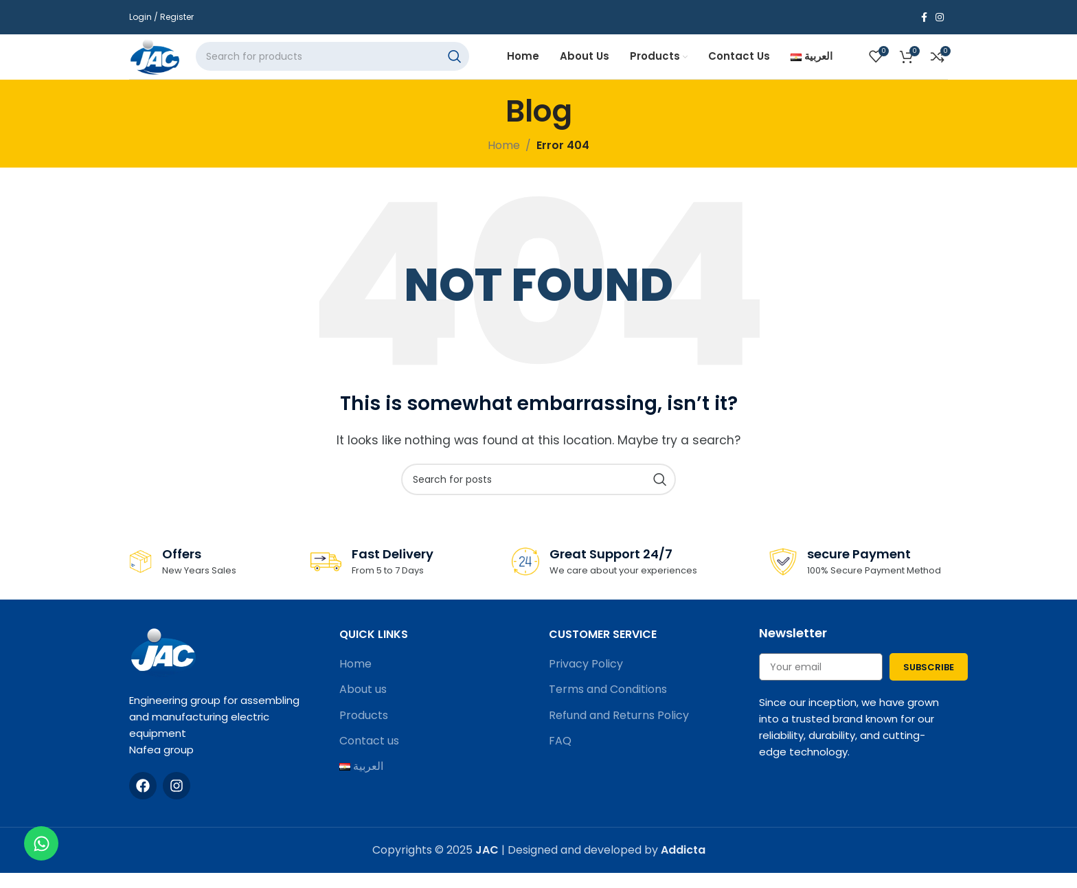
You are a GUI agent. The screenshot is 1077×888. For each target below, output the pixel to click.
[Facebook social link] (924, 17)
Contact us (369, 757)
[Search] (348, 65)
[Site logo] (166, 64)
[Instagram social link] (939, 17)
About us (363, 706)
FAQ (560, 757)
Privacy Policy (586, 680)
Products (363, 732)
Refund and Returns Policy (619, 732)
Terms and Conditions (608, 706)
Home (355, 680)
